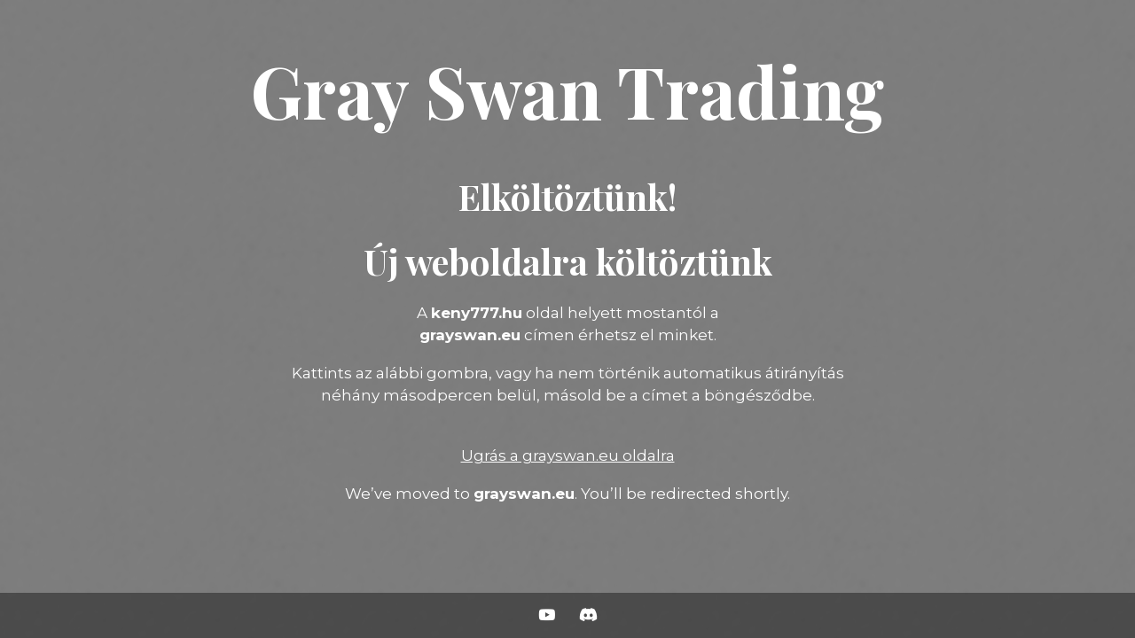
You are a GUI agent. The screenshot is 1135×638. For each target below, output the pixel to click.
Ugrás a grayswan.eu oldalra (568, 455)
